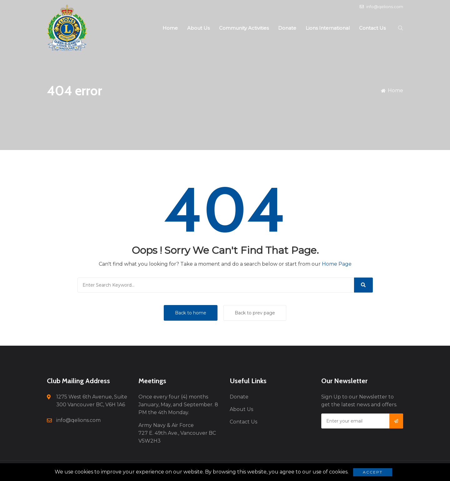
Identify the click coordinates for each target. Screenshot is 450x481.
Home (170, 28)
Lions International (328, 28)
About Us (198, 28)
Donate (287, 28)
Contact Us (372, 28)
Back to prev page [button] (255, 313)
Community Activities (244, 28)
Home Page (337, 264)
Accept (372, 472)
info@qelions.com (381, 6)
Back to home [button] (190, 313)
